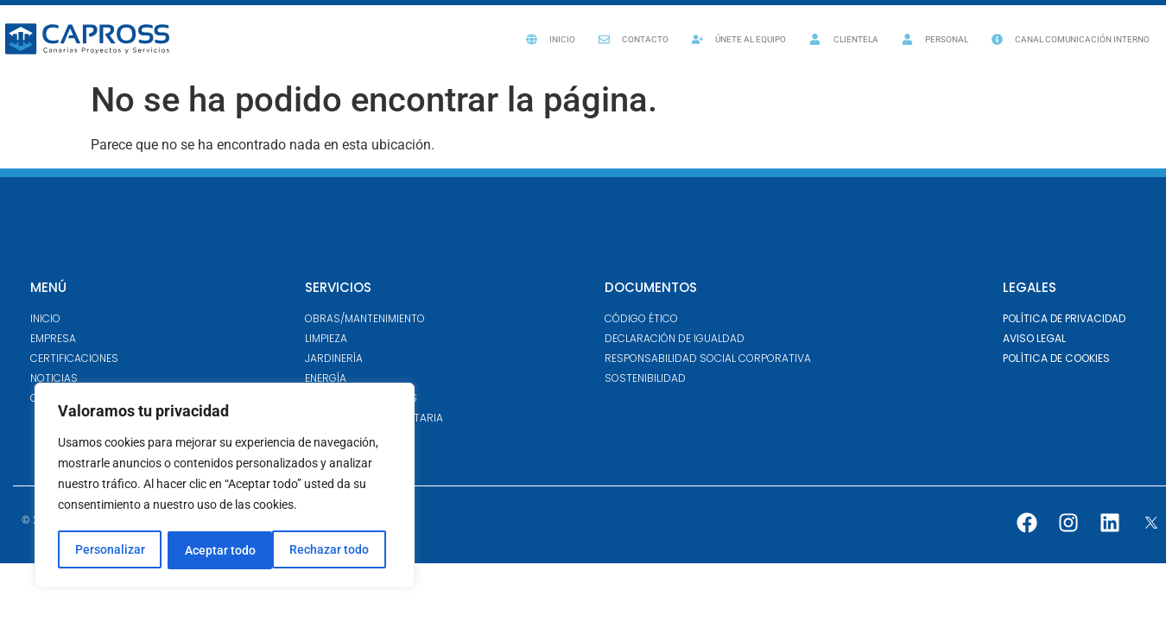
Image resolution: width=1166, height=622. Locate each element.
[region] (225, 486)
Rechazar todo (223, 550)
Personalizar (109, 550)
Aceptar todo (339, 550)
